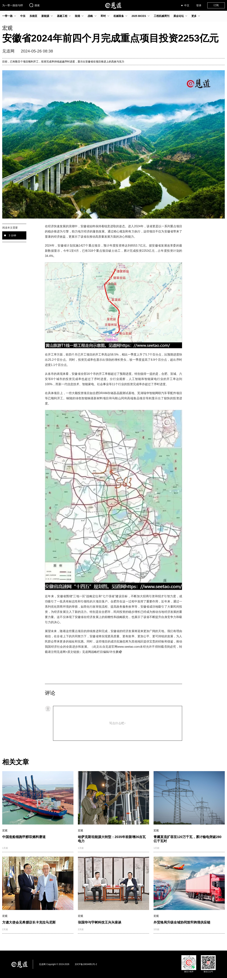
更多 (194, 16)
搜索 (34, 5)
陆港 (77, 16)
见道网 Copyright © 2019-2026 (54, 964)
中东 (22, 16)
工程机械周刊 (161, 16)
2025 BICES (138, 16)
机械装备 (119, 16)
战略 (90, 16)
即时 (103, 16)
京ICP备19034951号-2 (86, 964)
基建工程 (62, 16)
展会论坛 (178, 16)
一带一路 (7, 16)
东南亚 (33, 16)
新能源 (45, 16)
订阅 (216, 5)
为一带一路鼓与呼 (12, 5)
